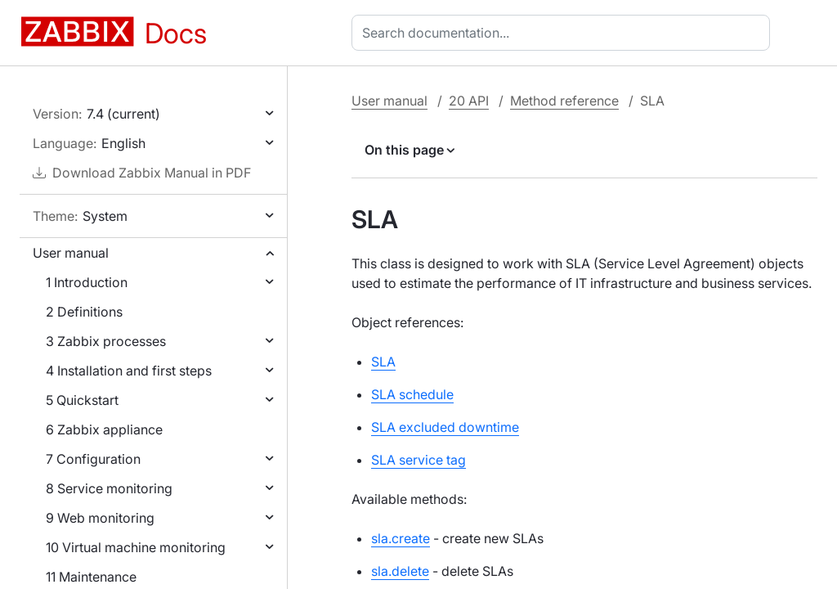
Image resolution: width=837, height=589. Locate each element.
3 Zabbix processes (106, 341)
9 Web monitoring (100, 518)
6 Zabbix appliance (104, 429)
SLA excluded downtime (445, 427)
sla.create (400, 538)
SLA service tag (418, 460)
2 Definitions (84, 311)
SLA (383, 361)
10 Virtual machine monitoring (136, 547)
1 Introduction (87, 282)
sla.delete (400, 571)
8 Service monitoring (109, 488)
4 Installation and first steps (129, 370)
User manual (71, 253)
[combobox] (564, 32)
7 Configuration (93, 459)
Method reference (564, 100)
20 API (469, 100)
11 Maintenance (91, 577)
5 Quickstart (82, 400)
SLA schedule (412, 394)
